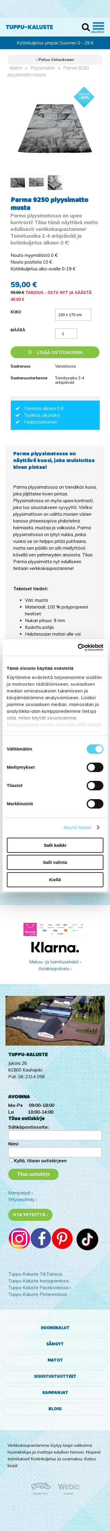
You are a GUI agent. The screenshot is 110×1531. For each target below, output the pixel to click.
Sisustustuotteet (55, 1376)
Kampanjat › (20, 1193)
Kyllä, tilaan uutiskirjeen (40, 1160)
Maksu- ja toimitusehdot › (55, 962)
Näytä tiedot (77, 827)
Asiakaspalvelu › (55, 968)
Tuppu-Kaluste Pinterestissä (37, 1294)
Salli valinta (55, 862)
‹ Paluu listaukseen (55, 59)
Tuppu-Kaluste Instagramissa (38, 1281)
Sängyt (55, 1344)
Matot (16, 68)
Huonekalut (55, 1328)
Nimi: (13, 1144)
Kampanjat (55, 1393)
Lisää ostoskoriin (55, 352)
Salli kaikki (55, 845)
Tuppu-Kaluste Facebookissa (38, 1287)
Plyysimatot (43, 68)
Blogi (55, 1409)
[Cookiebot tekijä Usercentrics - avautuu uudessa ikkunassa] (78, 647)
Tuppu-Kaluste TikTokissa (35, 1274)
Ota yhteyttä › (30, 1214)
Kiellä (55, 879)
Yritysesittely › (22, 1199)
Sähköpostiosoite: (28, 1127)
